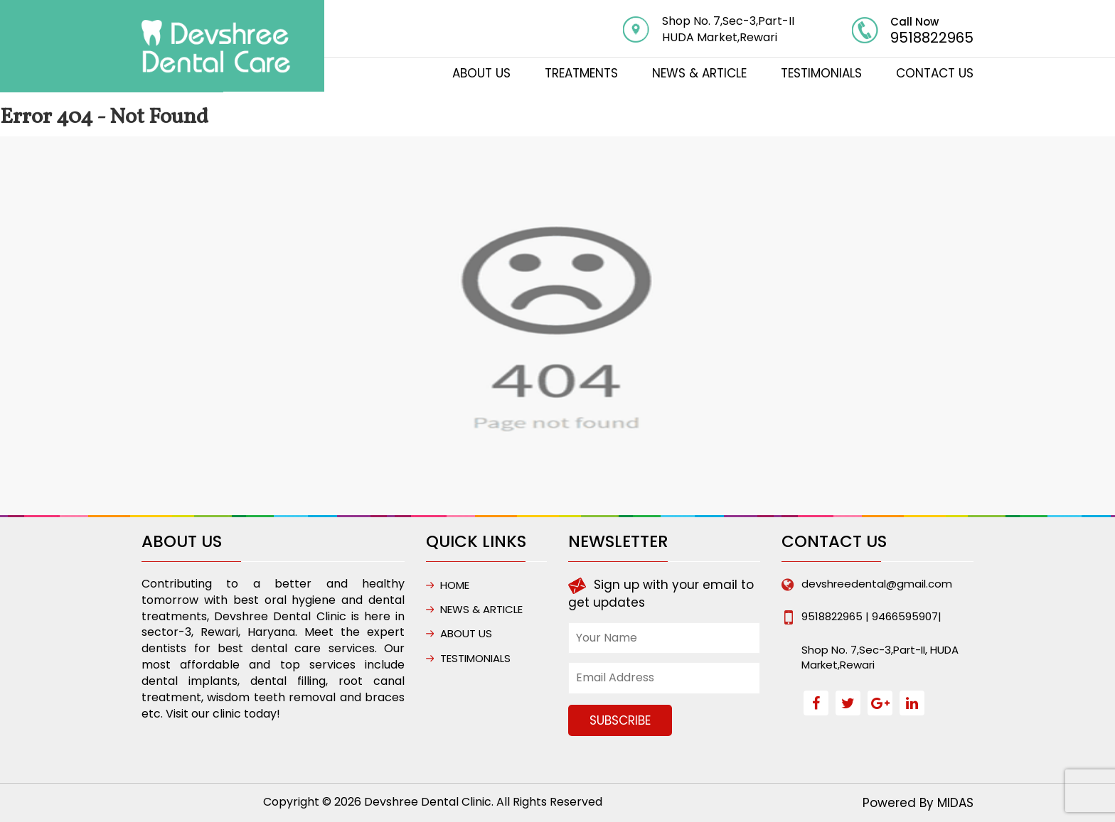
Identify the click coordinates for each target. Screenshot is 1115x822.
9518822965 (931, 38)
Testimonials (821, 73)
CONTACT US (934, 73)
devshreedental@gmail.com (876, 583)
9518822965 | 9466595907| (871, 616)
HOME (454, 585)
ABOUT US (481, 73)
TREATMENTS (581, 73)
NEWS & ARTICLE (699, 73)
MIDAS (955, 802)
